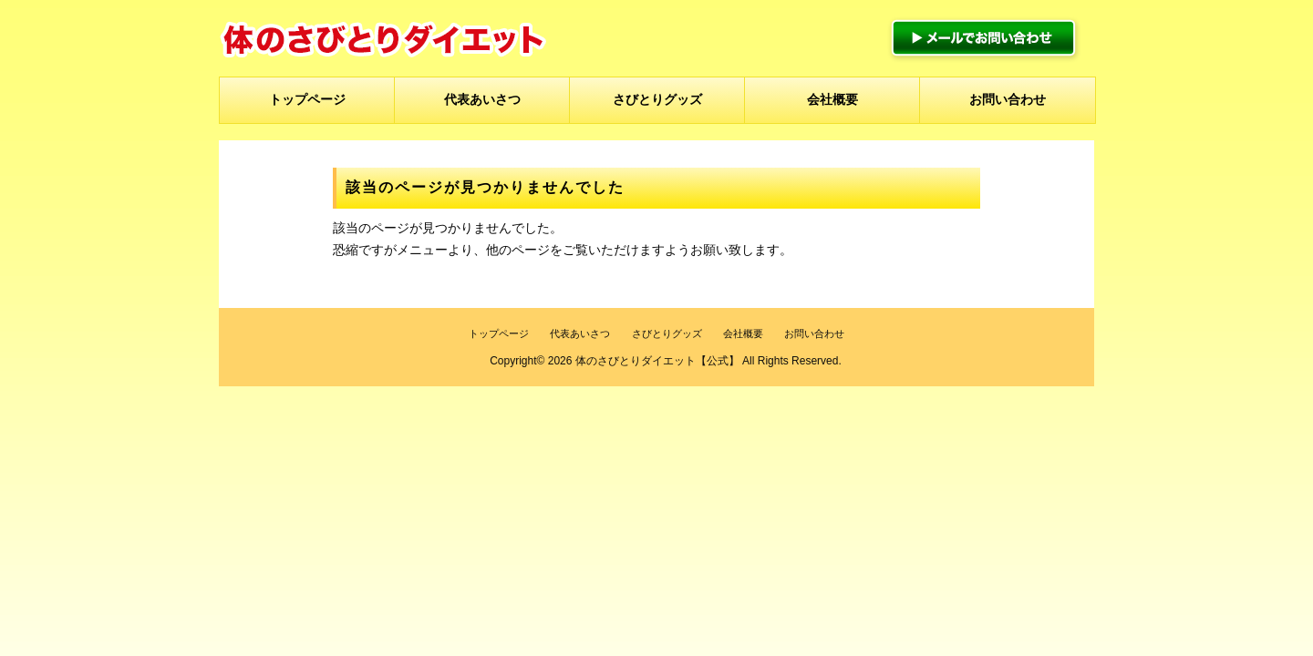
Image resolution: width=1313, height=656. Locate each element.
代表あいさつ (482, 99)
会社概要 (832, 99)
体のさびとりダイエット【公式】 (657, 360)
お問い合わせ (1007, 99)
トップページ (307, 99)
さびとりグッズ (657, 99)
